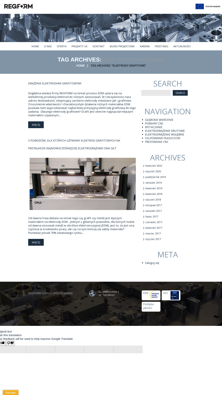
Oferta (61, 46)
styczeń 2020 (153, 171)
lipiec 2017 (151, 216)
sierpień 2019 (153, 182)
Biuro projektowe (122, 46)
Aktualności (182, 46)
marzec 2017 (153, 233)
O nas (48, 46)
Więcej (36, 124)
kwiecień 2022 (153, 165)
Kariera (145, 46)
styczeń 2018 (153, 199)
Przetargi (161, 46)
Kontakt (99, 46)
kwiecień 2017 (153, 227)
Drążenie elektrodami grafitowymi (54, 83)
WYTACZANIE (153, 127)
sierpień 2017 (153, 210)
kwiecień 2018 (153, 193)
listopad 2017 (153, 205)
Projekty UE (79, 46)
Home (35, 46)
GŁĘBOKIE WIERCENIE (159, 120)
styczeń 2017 (153, 239)
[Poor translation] (10, 343)
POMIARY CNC (154, 123)
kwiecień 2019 (153, 188)
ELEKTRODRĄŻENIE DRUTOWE (165, 131)
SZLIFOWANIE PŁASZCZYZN (162, 138)
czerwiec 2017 (153, 222)
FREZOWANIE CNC (156, 142)
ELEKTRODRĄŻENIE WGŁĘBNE (164, 134)
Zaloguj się (152, 263)
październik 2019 (155, 177)
